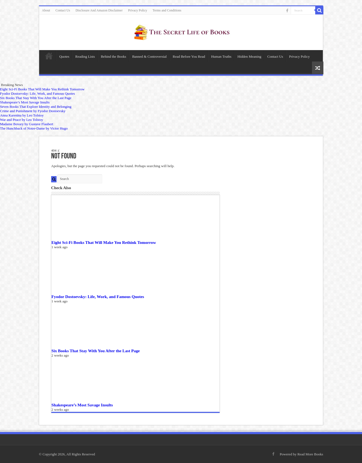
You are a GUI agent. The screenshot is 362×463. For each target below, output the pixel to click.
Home (49, 56)
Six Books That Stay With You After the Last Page (95, 350)
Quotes (64, 56)
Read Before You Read (189, 56)
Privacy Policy (137, 10)
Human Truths (221, 56)
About (46, 10)
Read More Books (310, 454)
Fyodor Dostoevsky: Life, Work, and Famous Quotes (97, 296)
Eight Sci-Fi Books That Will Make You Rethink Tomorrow (103, 242)
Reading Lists (85, 56)
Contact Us (62, 10)
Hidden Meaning (249, 56)
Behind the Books (113, 56)
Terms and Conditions (167, 10)
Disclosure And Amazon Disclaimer (99, 10)
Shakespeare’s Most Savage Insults (82, 405)
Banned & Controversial (149, 56)
